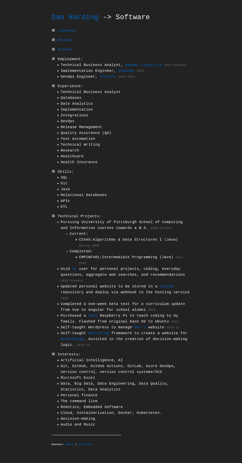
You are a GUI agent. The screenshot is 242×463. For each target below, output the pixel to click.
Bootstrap (98, 333)
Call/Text (85, 444)
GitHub (64, 49)
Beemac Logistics (143, 64)
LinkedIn (67, 30)
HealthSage (72, 339)
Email (70, 444)
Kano (92, 315)
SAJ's (140, 327)
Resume (64, 40)
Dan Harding (75, 17)
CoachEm (126, 70)
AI (74, 268)
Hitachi (108, 76)
